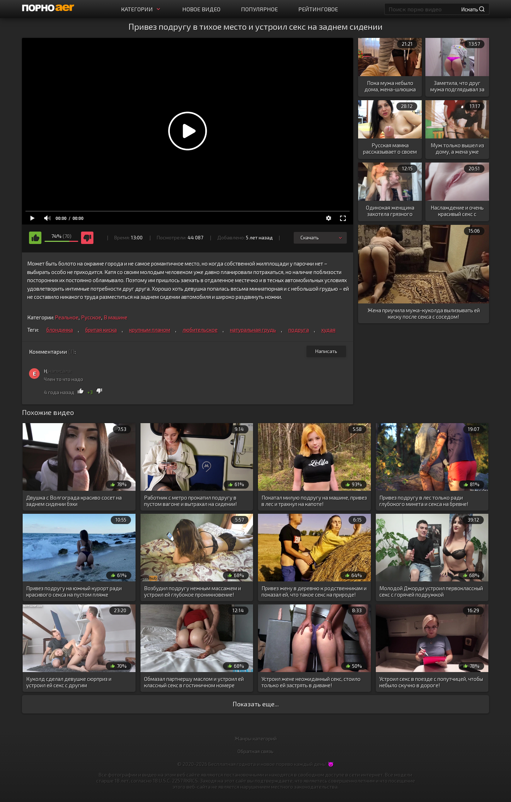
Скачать (321, 237)
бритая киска (101, 329)
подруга (298, 329)
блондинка (59, 329)
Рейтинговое (318, 9)
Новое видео (201, 9)
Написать (326, 351)
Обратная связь (255, 751)
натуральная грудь (253, 329)
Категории (141, 9)
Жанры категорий (256, 738)
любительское (200, 329)
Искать (472, 9)
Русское (91, 317)
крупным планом (149, 329)
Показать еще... (255, 704)
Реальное (67, 317)
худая (328, 329)
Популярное (259, 9)
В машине (115, 317)
